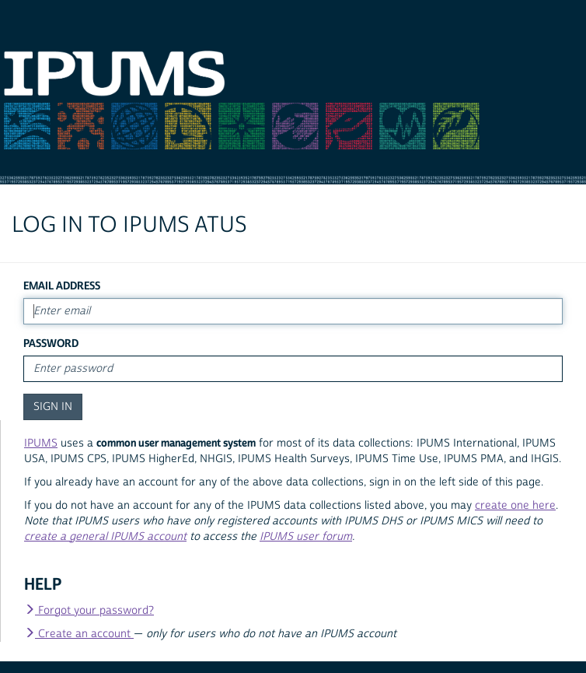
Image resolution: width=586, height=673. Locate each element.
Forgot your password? (89, 611)
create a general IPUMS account (105, 537)
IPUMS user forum (306, 537)
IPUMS (41, 443)
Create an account (79, 634)
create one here (515, 506)
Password (50, 343)
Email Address (61, 286)
